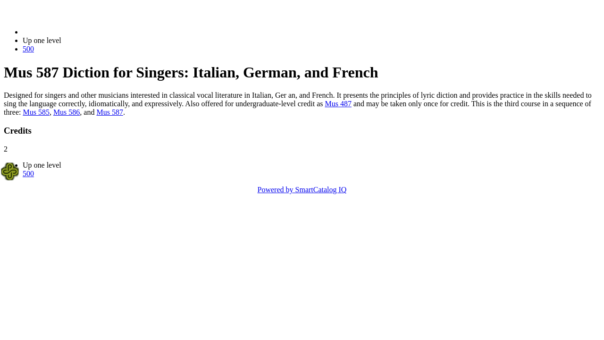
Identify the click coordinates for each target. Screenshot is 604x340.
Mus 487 (338, 104)
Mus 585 (36, 112)
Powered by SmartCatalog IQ (302, 190)
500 (28, 49)
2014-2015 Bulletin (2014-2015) (72, 32)
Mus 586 (66, 112)
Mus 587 (109, 112)
